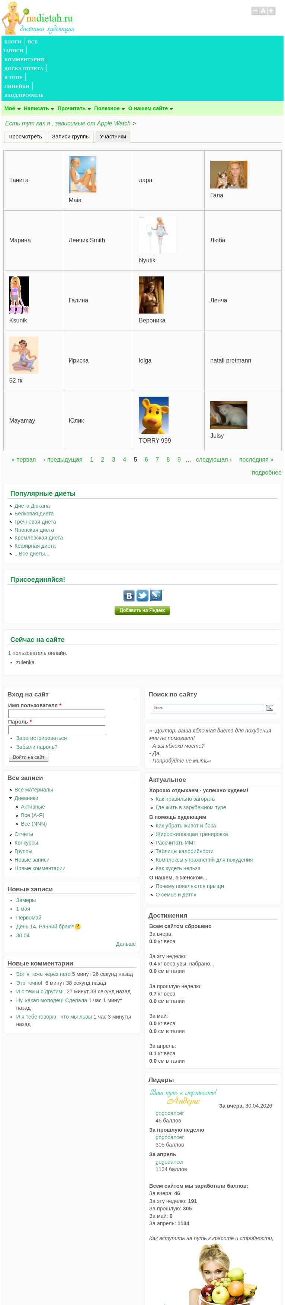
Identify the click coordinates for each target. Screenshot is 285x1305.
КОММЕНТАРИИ (85, 42)
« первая (24, 406)
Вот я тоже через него (43, 921)
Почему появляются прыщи (190, 833)
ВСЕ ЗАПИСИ (43, 42)
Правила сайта (106, 1285)
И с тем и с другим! (40, 938)
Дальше (126, 891)
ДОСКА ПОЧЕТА (131, 42)
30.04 (22, 882)
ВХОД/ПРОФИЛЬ (232, 42)
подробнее (267, 419)
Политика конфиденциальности (159, 1285)
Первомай (28, 864)
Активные (33, 753)
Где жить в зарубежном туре (191, 754)
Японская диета (34, 476)
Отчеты (24, 781)
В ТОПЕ (166, 42)
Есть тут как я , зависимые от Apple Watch (68, 70)
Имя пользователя (34, 652)
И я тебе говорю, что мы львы (54, 963)
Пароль (20, 668)
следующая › (214, 406)
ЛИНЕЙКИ (194, 42)
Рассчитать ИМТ (176, 789)
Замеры (26, 847)
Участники (115, 82)
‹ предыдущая (63, 406)
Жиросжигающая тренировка (192, 781)
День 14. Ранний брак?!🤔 (48, 873)
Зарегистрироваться (41, 685)
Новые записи (32, 806)
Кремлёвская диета (39, 484)
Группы (23, 798)
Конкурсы (26, 789)
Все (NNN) (34, 770)
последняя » (256, 406)
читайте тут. (169, 1253)
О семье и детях (176, 841)
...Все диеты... (32, 500)
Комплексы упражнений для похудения (204, 806)
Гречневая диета (35, 468)
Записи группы (71, 83)
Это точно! (30, 929)
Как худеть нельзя (178, 815)
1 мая (23, 855)
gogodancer (170, 1060)
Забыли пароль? (36, 693)
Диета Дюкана (32, 452)
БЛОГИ (13, 42)
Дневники (26, 745)
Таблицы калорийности (185, 798)
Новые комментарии (40, 815)
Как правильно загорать (185, 745)
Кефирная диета (35, 492)
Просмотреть (25, 83)
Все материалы (34, 736)
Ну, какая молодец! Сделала (51, 947)
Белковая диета (34, 460)
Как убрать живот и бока (186, 772)
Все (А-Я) (32, 762)
